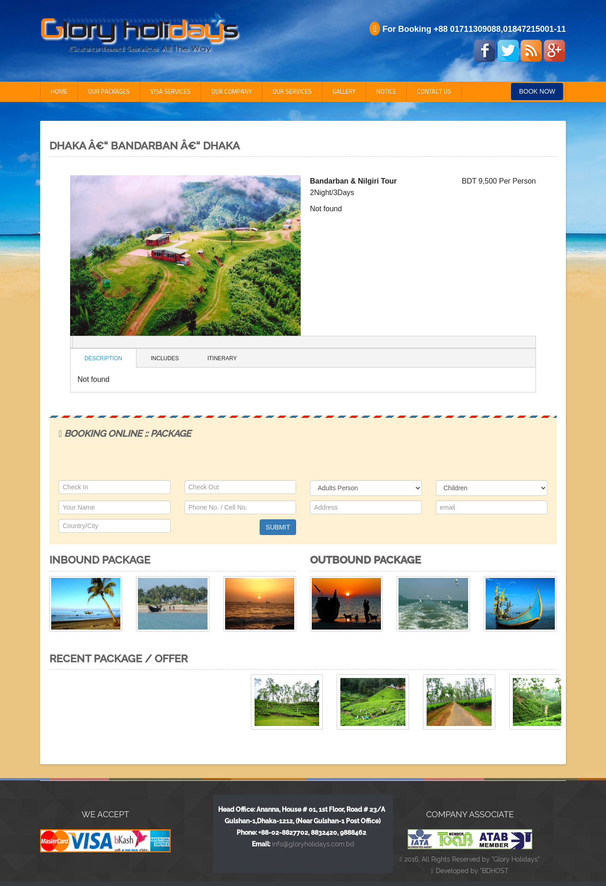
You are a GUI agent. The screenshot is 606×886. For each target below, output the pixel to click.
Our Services (292, 91)
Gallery (344, 91)
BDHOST (495, 870)
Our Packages (109, 91)
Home (59, 91)
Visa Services (170, 91)
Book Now (537, 91)
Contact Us (434, 91)
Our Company (231, 91)
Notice (386, 91)
